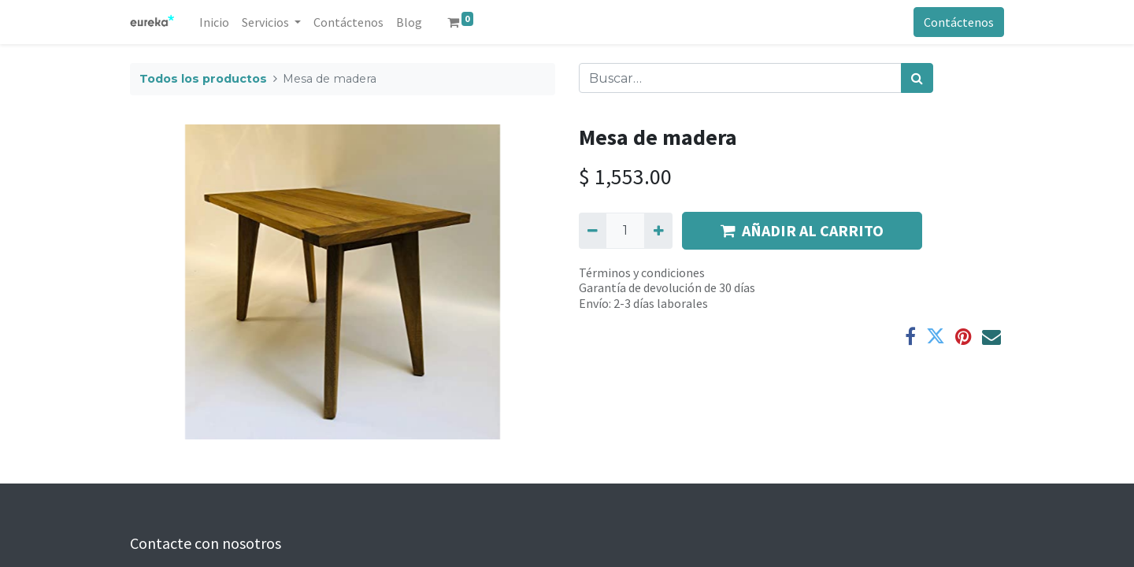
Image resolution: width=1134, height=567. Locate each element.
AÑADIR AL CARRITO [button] (802, 230)
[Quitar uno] (592, 231)
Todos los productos (203, 79)
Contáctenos (959, 22)
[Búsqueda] (917, 78)
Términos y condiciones (642, 272)
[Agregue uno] (658, 231)
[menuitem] (214, 22)
